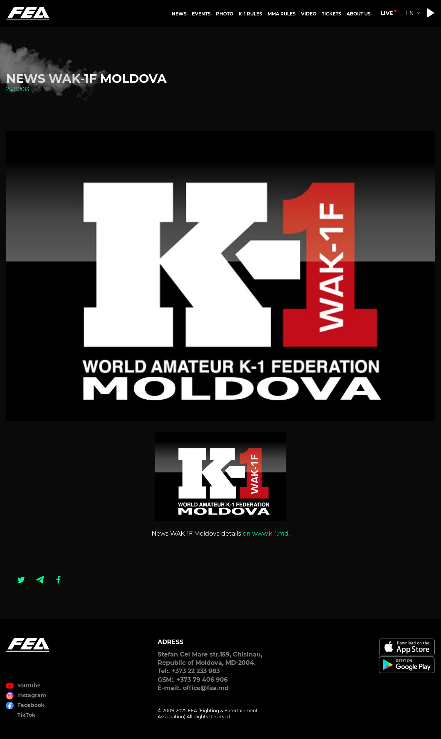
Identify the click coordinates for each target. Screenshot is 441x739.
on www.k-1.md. (266, 533)
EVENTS (201, 14)
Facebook (30, 705)
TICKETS (331, 14)
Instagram (31, 695)
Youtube (29, 685)
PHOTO (224, 14)
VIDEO (308, 14)
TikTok (26, 715)
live (387, 13)
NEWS (179, 14)
